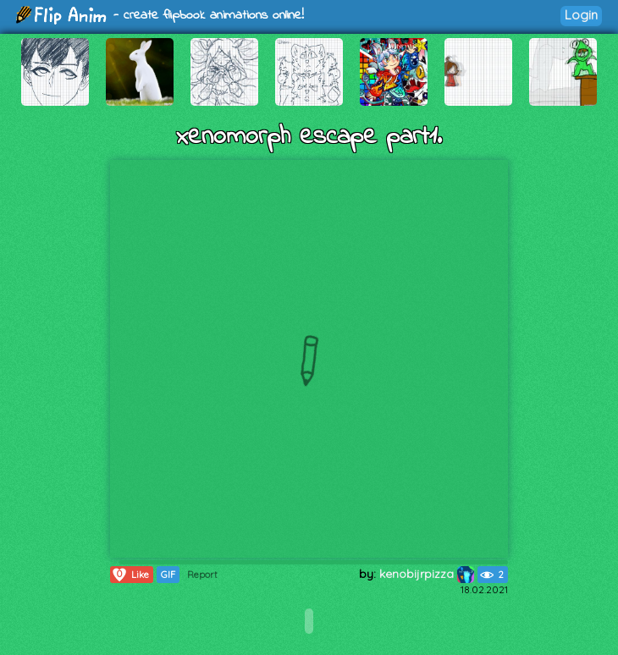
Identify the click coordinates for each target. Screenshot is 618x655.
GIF (168, 575)
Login (581, 15)
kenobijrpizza (426, 573)
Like (130, 574)
